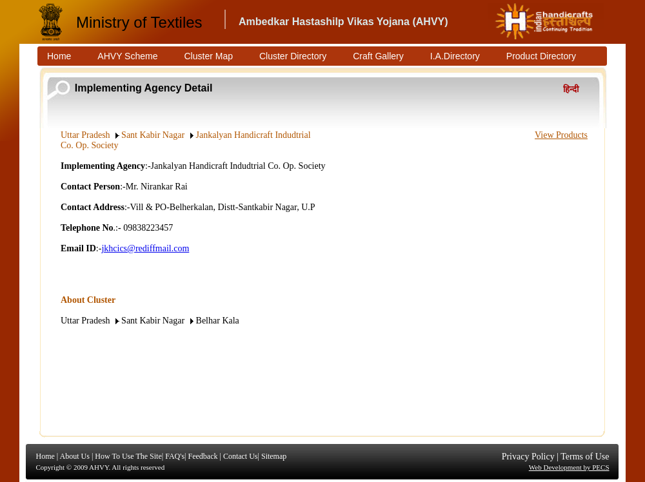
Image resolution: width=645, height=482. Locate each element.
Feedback (202, 456)
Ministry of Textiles (139, 22)
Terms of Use (585, 456)
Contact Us (240, 456)
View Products (561, 135)
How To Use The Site (128, 456)
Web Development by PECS (569, 467)
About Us (75, 456)
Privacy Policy (528, 456)
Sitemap (273, 456)
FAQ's (174, 456)
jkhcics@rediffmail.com (145, 248)
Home (45, 456)
